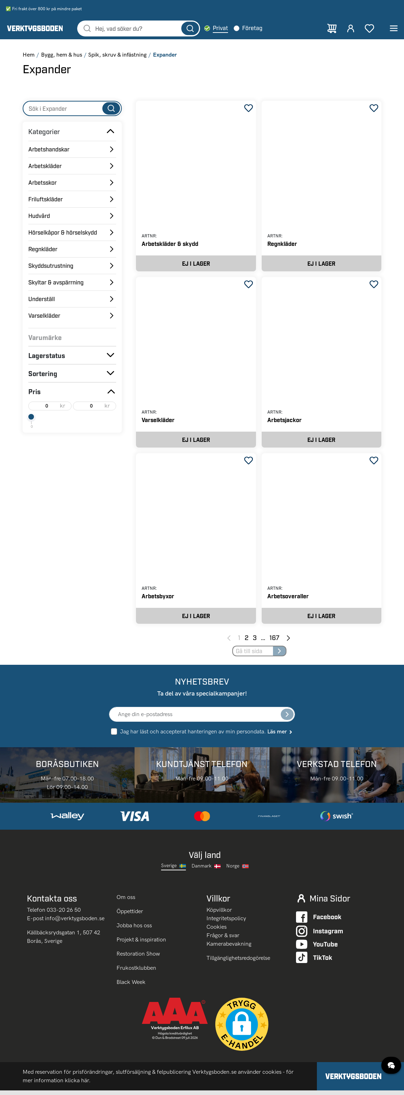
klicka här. (78, 1085)
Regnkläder (282, 245)
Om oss (126, 901)
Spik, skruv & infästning (117, 55)
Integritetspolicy (226, 923)
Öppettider (129, 915)
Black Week (131, 986)
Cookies (216, 931)
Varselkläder (158, 422)
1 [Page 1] (239, 642)
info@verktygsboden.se (74, 923)
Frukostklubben (136, 972)
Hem (29, 55)
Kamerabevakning (228, 948)
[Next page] (288, 642)
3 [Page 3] (255, 642)
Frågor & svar (222, 940)
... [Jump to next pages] (263, 642)
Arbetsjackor (284, 422)
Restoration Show (138, 958)
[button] (241, 1028)
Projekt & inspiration (141, 944)
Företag (261, 28)
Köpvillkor (219, 914)
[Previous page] (229, 642)
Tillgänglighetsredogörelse (238, 962)
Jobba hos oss (134, 930)
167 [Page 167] (274, 642)
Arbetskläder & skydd (170, 245)
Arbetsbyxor (158, 599)
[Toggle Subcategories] (110, 132)
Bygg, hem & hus (61, 55)
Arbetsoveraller (288, 599)
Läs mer (280, 736)
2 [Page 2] (247, 642)
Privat (229, 28)
